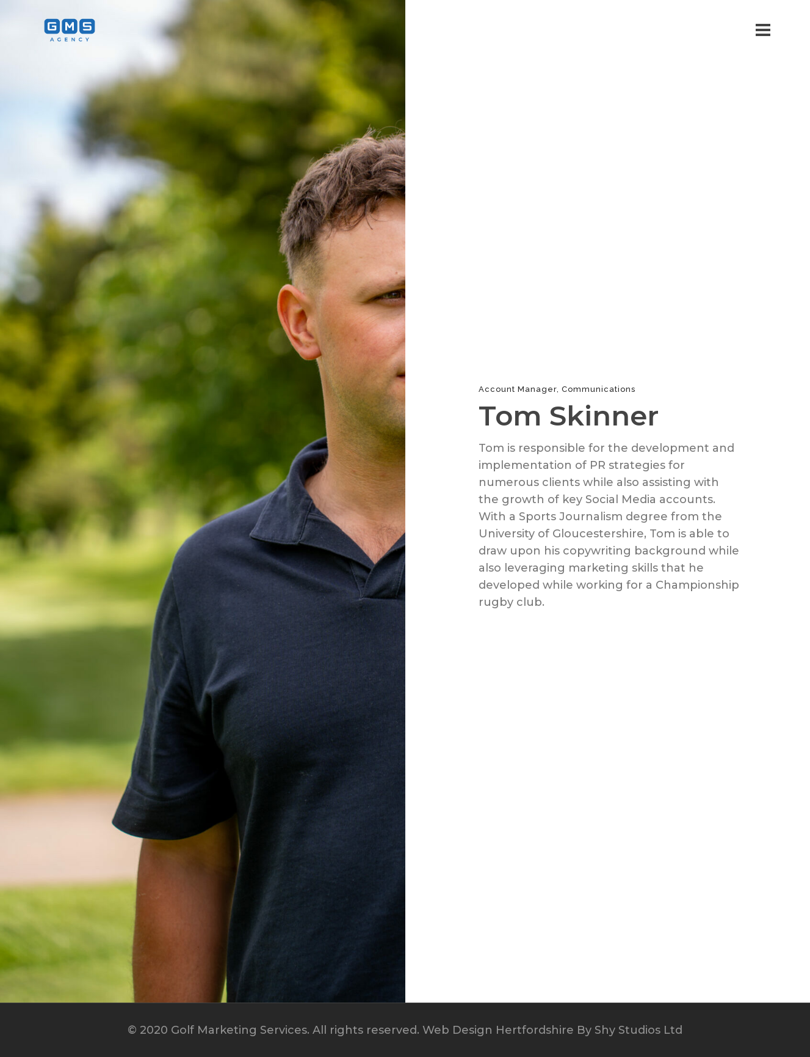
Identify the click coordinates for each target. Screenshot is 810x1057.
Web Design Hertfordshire (498, 1030)
